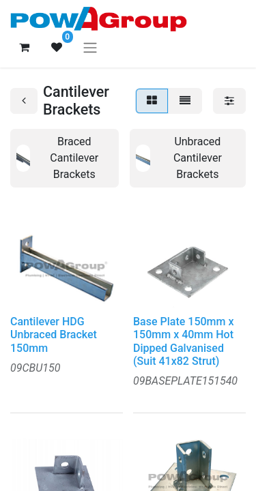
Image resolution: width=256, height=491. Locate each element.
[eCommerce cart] (24, 47)
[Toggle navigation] (90, 47)
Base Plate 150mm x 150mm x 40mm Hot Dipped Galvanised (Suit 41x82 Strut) (183, 341)
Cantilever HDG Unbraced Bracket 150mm (53, 334)
